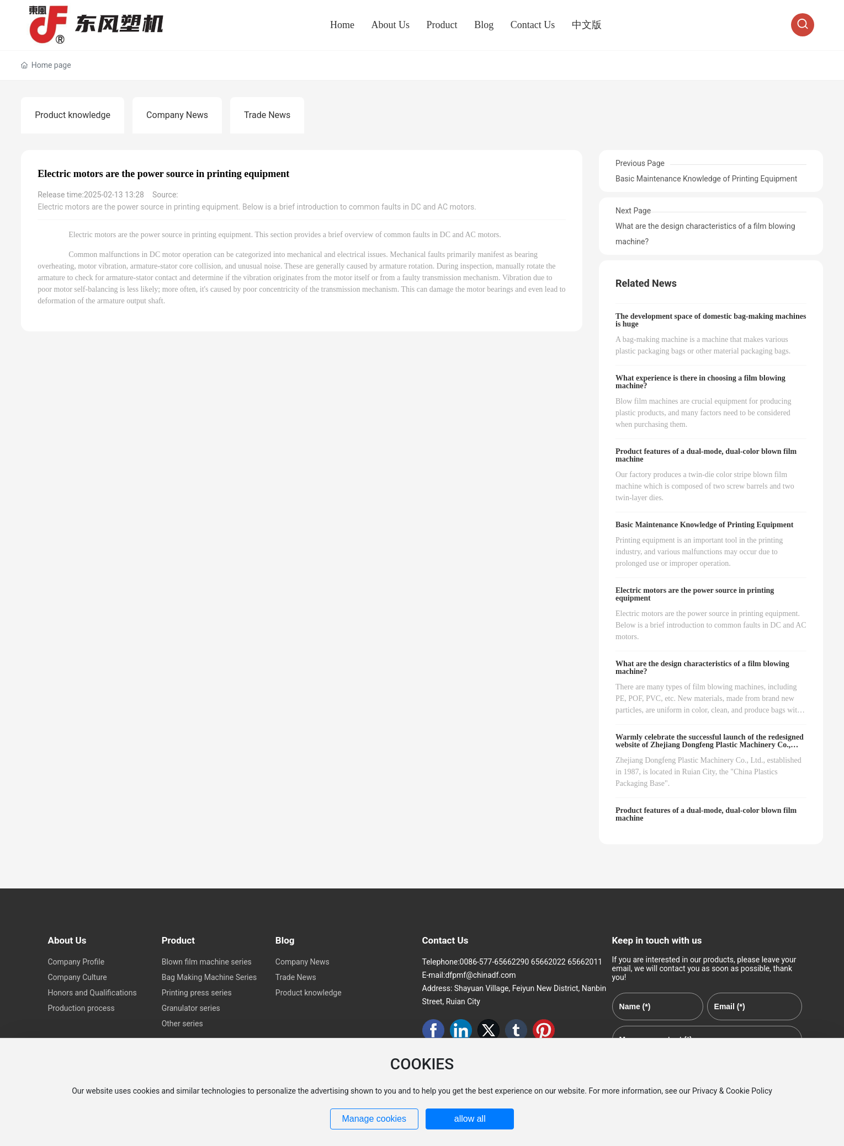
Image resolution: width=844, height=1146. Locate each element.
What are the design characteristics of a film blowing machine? (702, 668)
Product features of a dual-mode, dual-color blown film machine (706, 455)
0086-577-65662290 (494, 961)
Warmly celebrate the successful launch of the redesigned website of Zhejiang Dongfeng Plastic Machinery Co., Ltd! (709, 745)
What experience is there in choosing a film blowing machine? (700, 382)
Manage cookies (374, 1118)
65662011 (584, 961)
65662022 (548, 961)
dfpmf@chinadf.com (480, 975)
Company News (177, 115)
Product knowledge (72, 115)
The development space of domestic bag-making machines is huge (710, 320)
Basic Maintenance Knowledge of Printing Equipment (706, 178)
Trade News (267, 115)
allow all (470, 1118)
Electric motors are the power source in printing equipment (694, 594)
